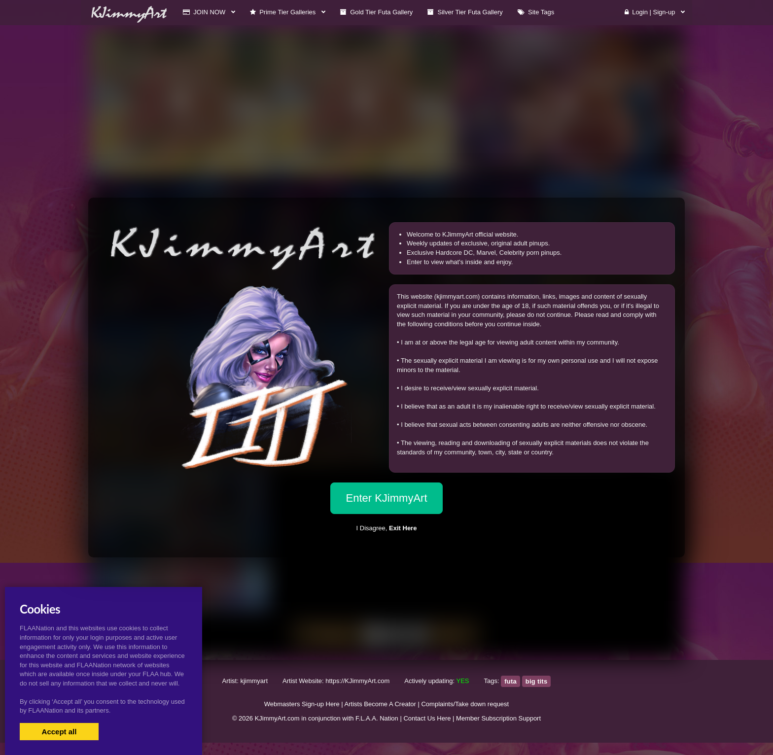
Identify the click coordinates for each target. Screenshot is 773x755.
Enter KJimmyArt (386, 498)
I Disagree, (386, 528)
